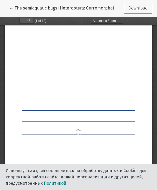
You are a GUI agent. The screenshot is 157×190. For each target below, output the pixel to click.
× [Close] (144, 170)
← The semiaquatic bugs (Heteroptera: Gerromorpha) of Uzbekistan (75, 8)
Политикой (55, 183)
